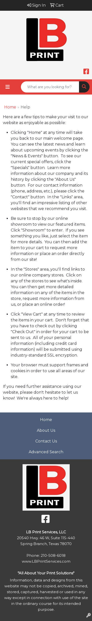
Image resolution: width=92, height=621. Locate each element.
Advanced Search (46, 452)
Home (10, 107)
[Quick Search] (50, 87)
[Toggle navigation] (7, 87)
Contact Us (46, 441)
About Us (46, 430)
